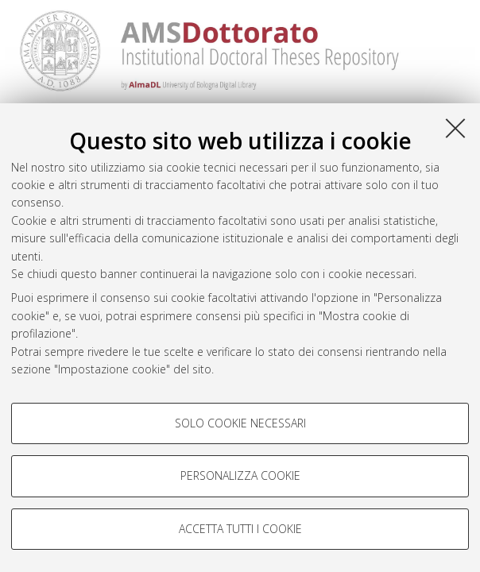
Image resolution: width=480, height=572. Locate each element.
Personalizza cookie (240, 475)
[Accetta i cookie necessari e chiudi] (455, 128)
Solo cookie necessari (240, 423)
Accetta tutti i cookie (240, 528)
